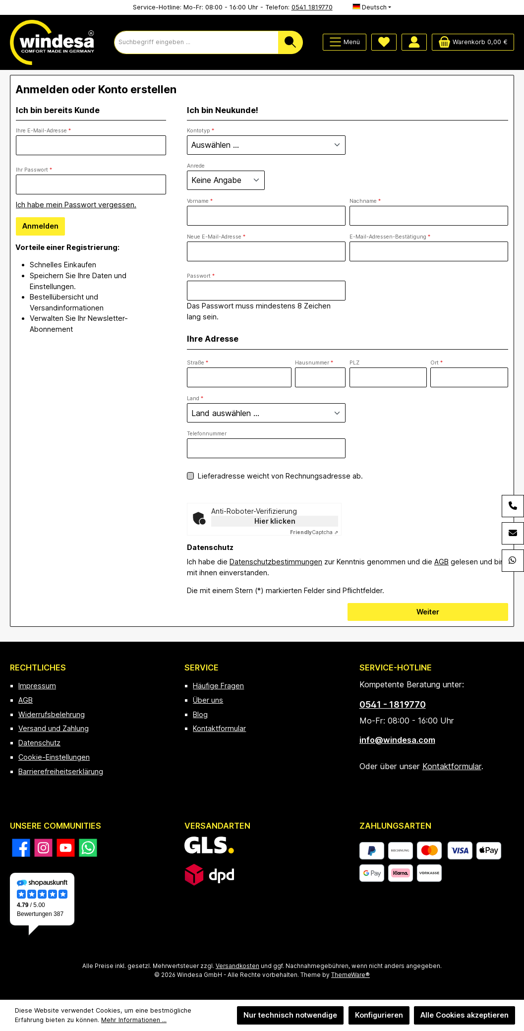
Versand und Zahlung (53, 728)
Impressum (37, 685)
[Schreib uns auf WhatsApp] (88, 848)
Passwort (201, 276)
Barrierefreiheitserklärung (60, 771)
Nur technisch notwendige (290, 1015)
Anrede (196, 166)
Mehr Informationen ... (134, 1020)
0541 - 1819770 (392, 704)
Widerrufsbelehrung (51, 714)
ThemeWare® (350, 974)
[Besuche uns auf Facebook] (21, 848)
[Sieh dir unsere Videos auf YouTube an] (66, 848)
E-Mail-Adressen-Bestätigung (389, 237)
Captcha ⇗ (314, 532)
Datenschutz (39, 742)
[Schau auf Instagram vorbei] (43, 848)
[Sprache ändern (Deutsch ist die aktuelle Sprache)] (372, 7)
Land (195, 398)
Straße (197, 363)
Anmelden (40, 226)
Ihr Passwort (34, 170)
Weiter (427, 611)
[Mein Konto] (414, 42)
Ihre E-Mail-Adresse (43, 130)
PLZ (354, 363)
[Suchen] (290, 42)
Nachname (365, 201)
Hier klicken (274, 521)
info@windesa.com (397, 740)
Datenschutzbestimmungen (276, 561)
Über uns (208, 700)
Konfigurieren (379, 1015)
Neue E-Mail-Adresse (216, 237)
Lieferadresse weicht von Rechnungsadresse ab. (280, 476)
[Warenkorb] (473, 42)
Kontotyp (200, 130)
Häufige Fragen (218, 685)
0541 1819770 (312, 7)
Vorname (200, 201)
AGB (441, 561)
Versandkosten (237, 966)
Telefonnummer (207, 433)
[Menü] (344, 42)
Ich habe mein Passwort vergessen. (76, 204)
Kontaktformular (219, 728)
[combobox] (196, 42)
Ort (436, 363)
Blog (200, 714)
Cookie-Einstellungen (54, 757)
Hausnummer (314, 363)
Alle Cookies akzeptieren (464, 1015)
